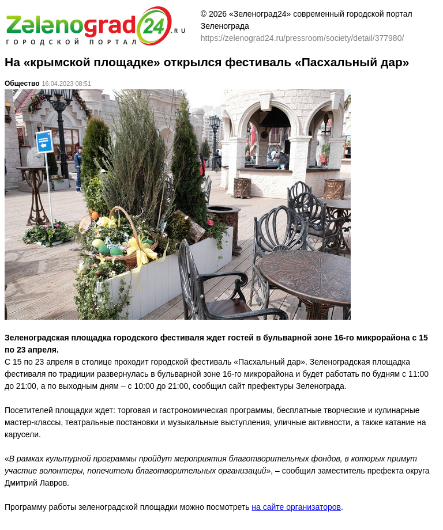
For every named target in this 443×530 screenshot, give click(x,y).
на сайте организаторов (296, 507)
